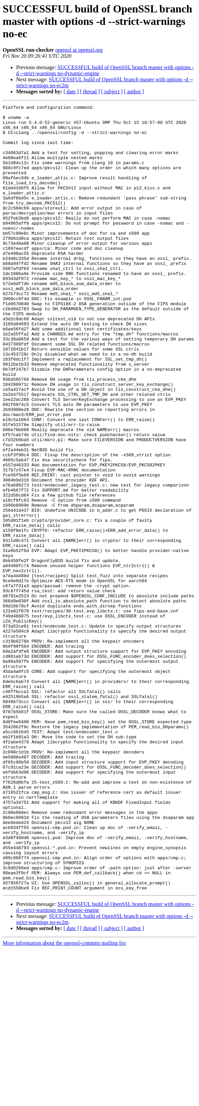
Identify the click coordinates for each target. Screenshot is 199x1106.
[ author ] (134, 91)
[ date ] (71, 91)
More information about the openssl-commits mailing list (64, 1100)
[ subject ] (112, 91)
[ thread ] (90, 91)
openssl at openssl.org (79, 50)
